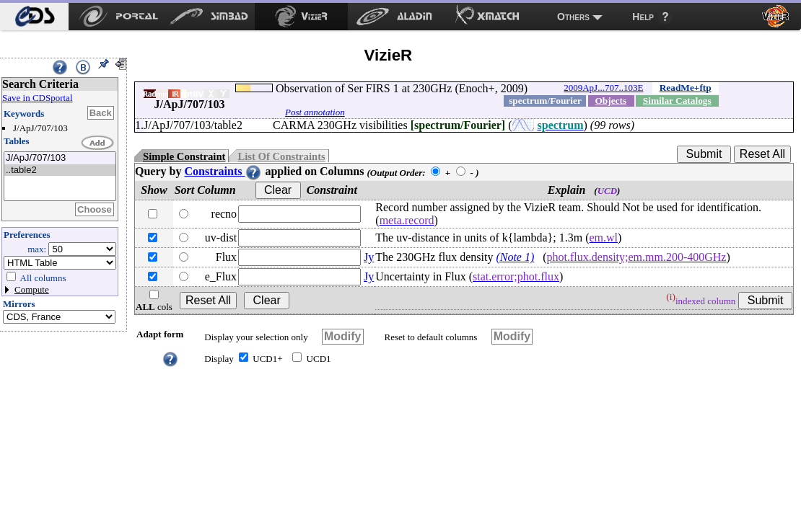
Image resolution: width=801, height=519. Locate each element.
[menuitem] (34, 16)
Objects (610, 100)
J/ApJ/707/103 (59, 158)
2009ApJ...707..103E (603, 87)
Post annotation (315, 112)
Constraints (223, 171)
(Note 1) (515, 257)
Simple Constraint (184, 156)
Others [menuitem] (573, 16)
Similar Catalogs (677, 100)
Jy (369, 257)
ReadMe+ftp (686, 87)
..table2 (59, 170)
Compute (31, 289)
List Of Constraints (281, 156)
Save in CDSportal (37, 97)
